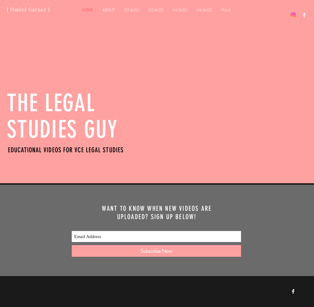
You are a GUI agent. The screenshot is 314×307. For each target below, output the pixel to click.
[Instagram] (293, 15)
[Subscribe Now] (156, 251)
